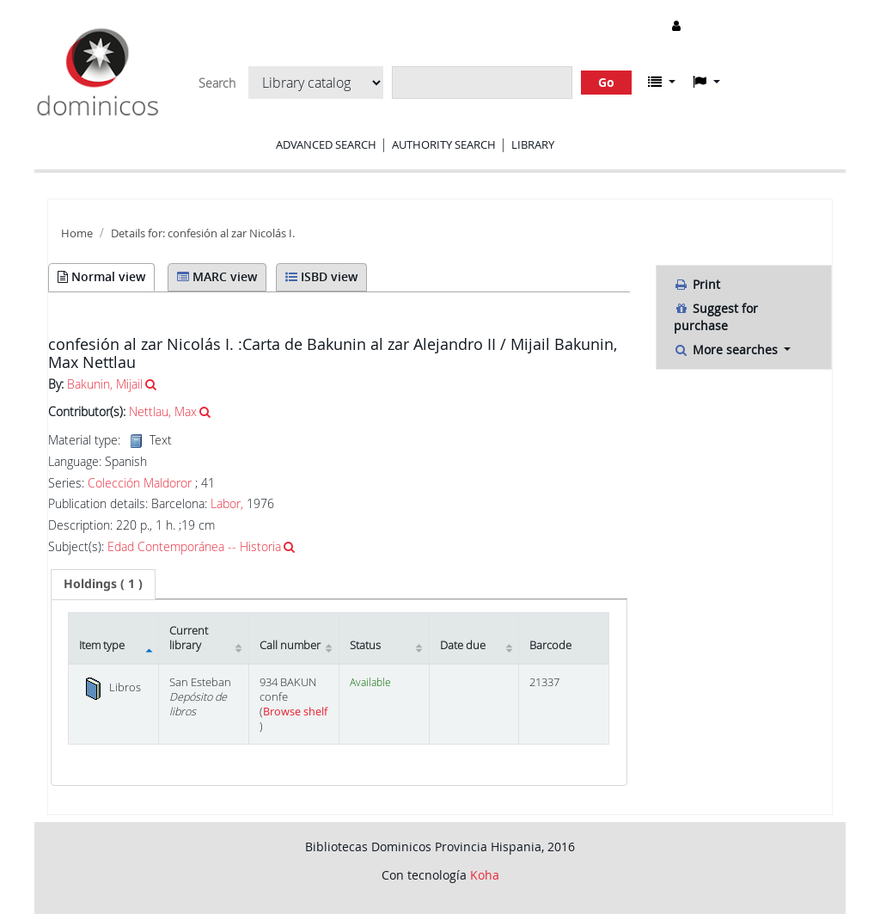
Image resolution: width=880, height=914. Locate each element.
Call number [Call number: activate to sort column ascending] (290, 645)
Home (77, 233)
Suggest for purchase (716, 317)
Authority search (444, 144)
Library (532, 144)
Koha (484, 875)
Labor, (227, 503)
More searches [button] (727, 349)
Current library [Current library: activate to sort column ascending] (188, 638)
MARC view (217, 276)
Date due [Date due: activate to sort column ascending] (463, 645)
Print (697, 284)
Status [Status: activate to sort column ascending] (365, 645)
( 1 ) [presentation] (103, 583)
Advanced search (326, 144)
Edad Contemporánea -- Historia (194, 546)
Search (217, 83)
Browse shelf (295, 711)
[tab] (103, 583)
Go (606, 82)
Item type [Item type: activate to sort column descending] (102, 645)
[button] (661, 81)
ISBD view (321, 276)
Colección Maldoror (140, 483)
